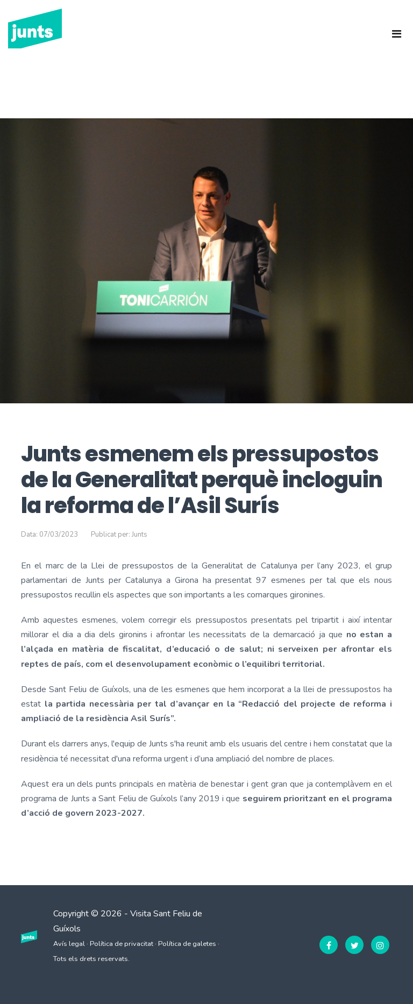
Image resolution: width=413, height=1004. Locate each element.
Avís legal (69, 944)
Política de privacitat (121, 944)
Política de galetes (187, 944)
